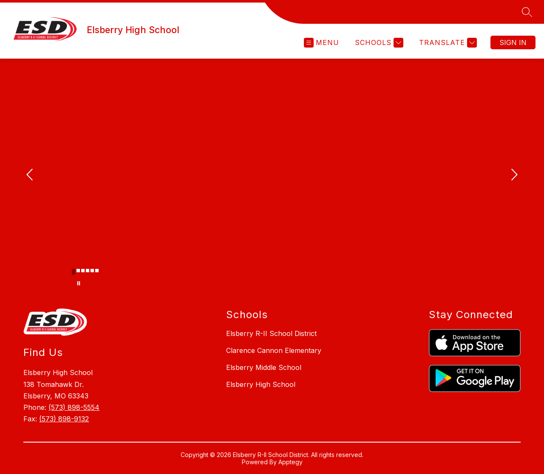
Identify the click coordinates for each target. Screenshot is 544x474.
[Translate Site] (447, 42)
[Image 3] (83, 270)
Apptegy (290, 462)
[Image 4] (87, 270)
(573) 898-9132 (64, 419)
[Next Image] (513, 175)
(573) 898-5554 (73, 407)
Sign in (513, 42)
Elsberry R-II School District (271, 333)
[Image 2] (78, 270)
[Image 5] (92, 270)
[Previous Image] (30, 175)
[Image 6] (97, 270)
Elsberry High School (260, 384)
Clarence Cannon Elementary (273, 350)
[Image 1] (73, 272)
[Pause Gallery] (78, 283)
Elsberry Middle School (263, 367)
